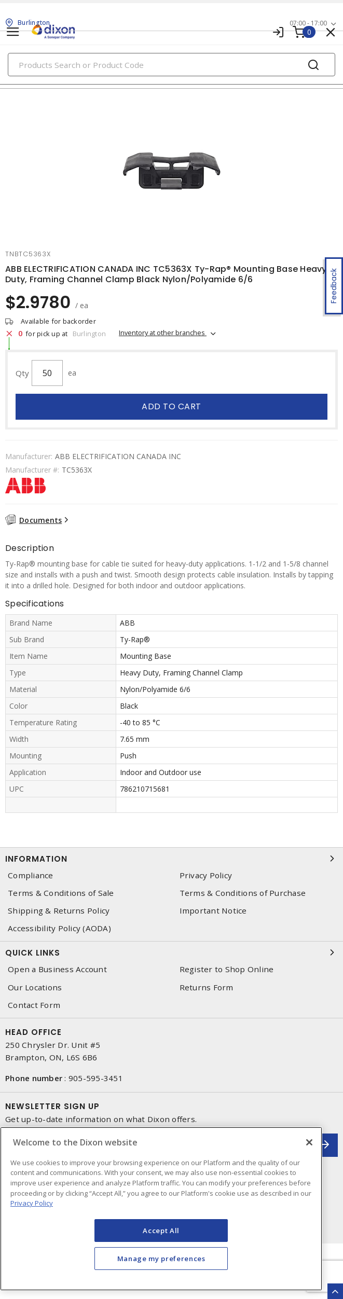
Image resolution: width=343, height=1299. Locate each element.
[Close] (309, 1142)
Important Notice (213, 911)
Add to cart (171, 406)
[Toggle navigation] (13, 32)
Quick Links (171, 952)
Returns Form (207, 987)
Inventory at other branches (163, 332)
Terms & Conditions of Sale (61, 893)
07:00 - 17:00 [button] (308, 23)
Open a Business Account (57, 969)
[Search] (171, 64)
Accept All (161, 1230)
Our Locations (35, 987)
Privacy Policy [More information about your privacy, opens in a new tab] (31, 1203)
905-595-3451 (95, 1078)
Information (171, 858)
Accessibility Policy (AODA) (59, 928)
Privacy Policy (206, 875)
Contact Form (34, 1005)
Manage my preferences (161, 1258)
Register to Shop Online (227, 969)
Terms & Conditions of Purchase (243, 893)
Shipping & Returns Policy (58, 911)
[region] (161, 1209)
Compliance (30, 875)
